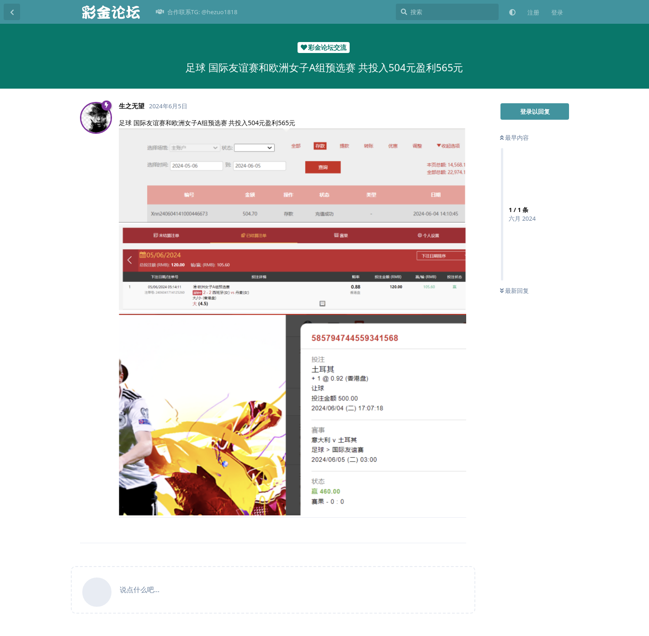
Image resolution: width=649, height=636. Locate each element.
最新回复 (514, 290)
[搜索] (447, 12)
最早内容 (514, 137)
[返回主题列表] (12, 12)
